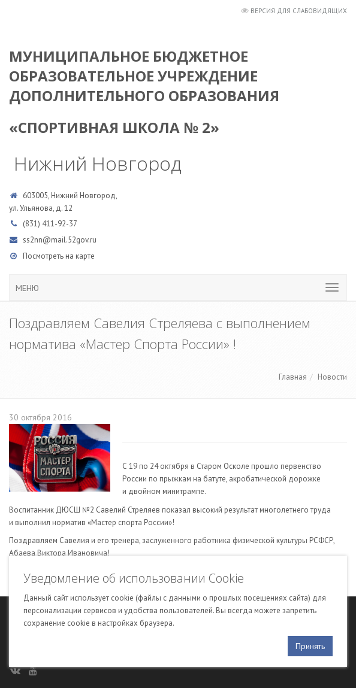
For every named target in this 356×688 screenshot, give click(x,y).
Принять (310, 646)
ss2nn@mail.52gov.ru (59, 240)
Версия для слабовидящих (299, 11)
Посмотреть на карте (59, 256)
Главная (293, 377)
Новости (332, 377)
